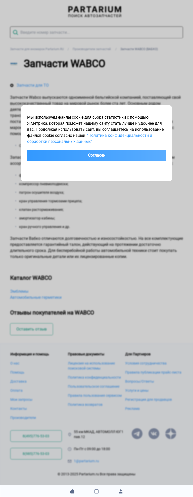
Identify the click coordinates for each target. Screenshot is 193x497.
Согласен (96, 155)
